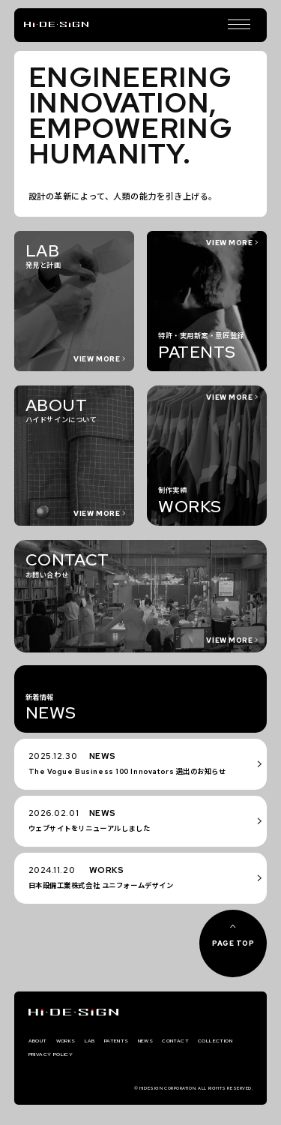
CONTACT (212, 1042)
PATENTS (138, 1042)
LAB (105, 1042)
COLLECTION (53, 1059)
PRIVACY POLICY (117, 1059)
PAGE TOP (233, 943)
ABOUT (41, 1042)
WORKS (75, 1042)
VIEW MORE (229, 720)
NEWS (174, 1042)
